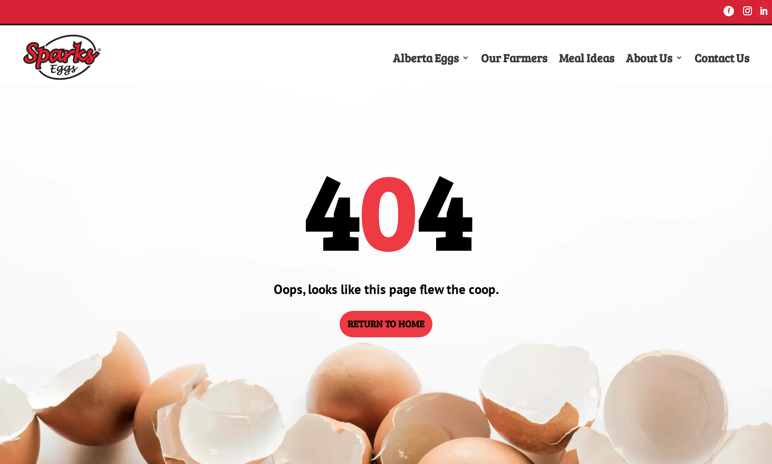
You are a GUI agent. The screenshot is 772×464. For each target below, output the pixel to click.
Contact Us (721, 57)
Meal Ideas (586, 57)
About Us (649, 57)
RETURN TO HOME (386, 323)
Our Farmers (514, 57)
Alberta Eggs (426, 57)
